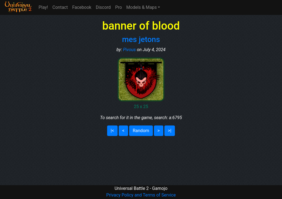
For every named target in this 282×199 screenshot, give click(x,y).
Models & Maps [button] (141, 7)
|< (112, 130)
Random (141, 130)
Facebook (81, 7)
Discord (103, 7)
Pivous (129, 49)
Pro (118, 7)
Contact (60, 7)
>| (169, 130)
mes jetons (141, 39)
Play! (43, 7)
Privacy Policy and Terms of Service (141, 195)
